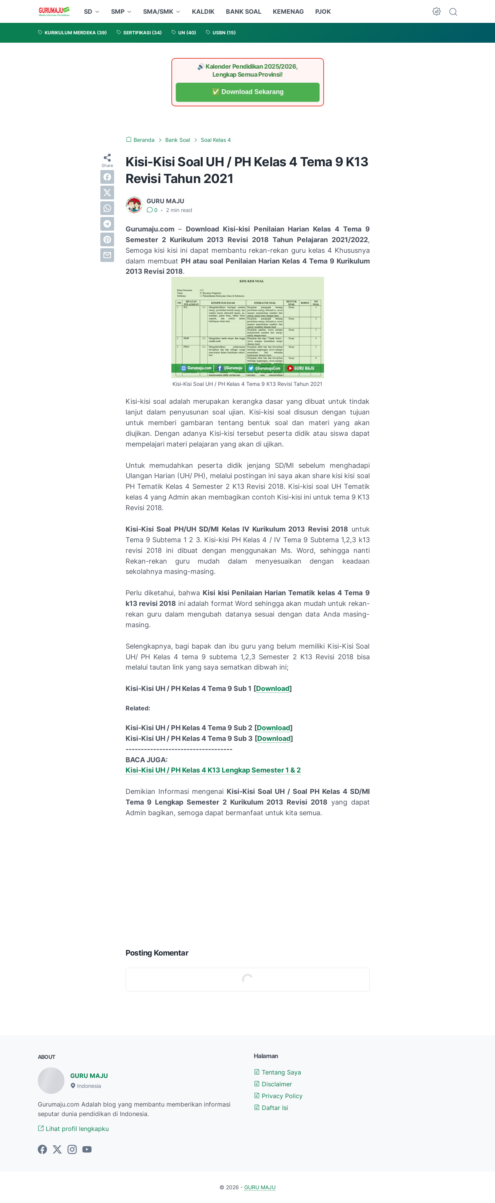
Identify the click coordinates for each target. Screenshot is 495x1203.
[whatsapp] (107, 208)
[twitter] (107, 192)
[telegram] (107, 224)
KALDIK (203, 11)
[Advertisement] (248, 881)
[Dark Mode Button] (436, 11)
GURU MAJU (89, 1075)
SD (88, 11)
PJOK (323, 11)
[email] (107, 255)
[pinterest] (107, 239)
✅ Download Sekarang (247, 92)
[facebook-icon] (42, 1150)
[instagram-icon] (72, 1150)
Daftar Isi (271, 1107)
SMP (117, 11)
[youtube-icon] (87, 1150)
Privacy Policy (278, 1096)
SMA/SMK (158, 11)
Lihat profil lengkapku (73, 1128)
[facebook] (107, 177)
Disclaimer (273, 1084)
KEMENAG (288, 11)
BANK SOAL (243, 11)
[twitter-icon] (57, 1150)
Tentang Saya (277, 1072)
